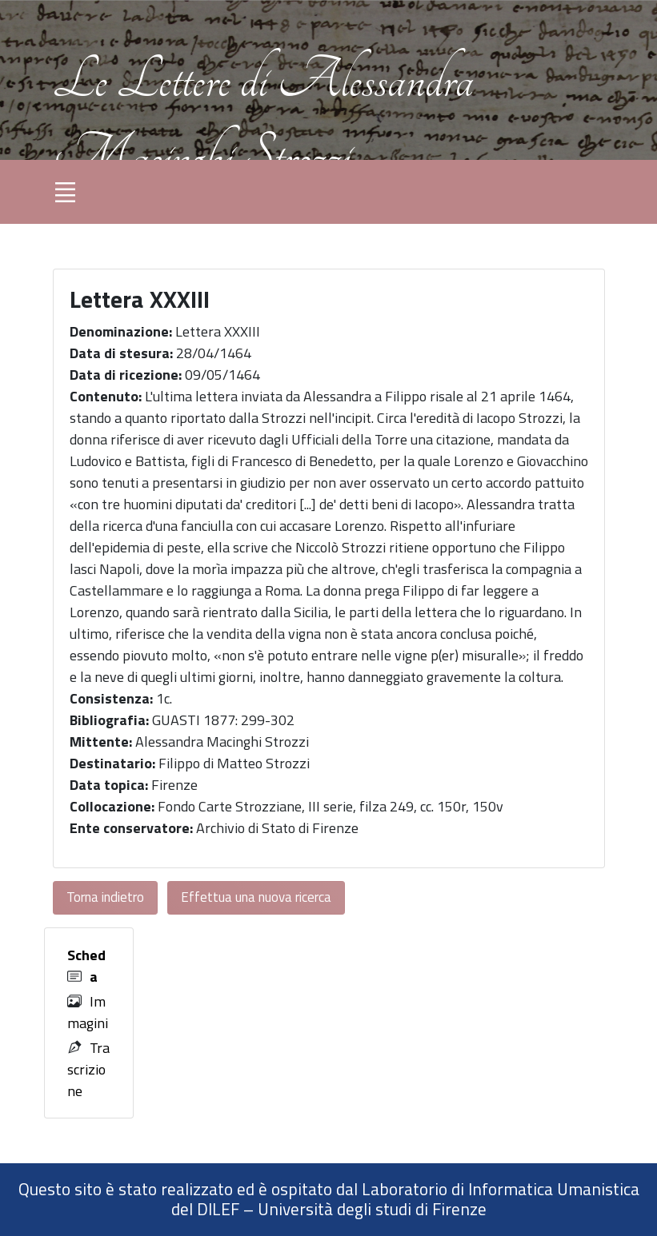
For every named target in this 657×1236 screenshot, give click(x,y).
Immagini (87, 1012)
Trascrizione (88, 1069)
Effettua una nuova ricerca (256, 897)
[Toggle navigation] (66, 192)
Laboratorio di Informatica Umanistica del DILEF (405, 1199)
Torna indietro (105, 897)
